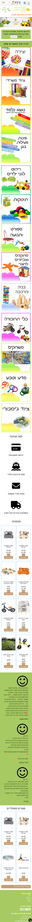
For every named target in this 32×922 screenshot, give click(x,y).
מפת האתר (26, 894)
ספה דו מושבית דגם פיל (8, 546)
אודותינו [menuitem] (28, 899)
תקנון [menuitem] (29, 901)
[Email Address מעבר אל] (21, 909)
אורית (26, 801)
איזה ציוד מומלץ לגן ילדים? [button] (21, 886)
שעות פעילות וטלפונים (21, 914)
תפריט (28, 4)
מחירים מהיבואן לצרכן (21, 14)
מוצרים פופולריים (16, 808)
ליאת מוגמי (23, 719)
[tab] (16, 886)
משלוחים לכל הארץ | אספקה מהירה (19, 9)
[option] (16, 22)
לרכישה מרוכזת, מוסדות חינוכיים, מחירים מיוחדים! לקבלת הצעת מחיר (16, 34)
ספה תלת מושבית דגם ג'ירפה (23, 582)
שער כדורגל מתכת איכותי (8, 655)
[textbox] (16, 521)
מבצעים (16, 521)
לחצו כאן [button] (14, 36)
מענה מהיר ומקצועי (16, 494)
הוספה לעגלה (23, 557)
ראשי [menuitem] (29, 895)
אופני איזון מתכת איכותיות (8, 619)
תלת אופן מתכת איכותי (23, 655)
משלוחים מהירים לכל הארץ (16, 513)
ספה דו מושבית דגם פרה (23, 546)
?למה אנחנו (16, 436)
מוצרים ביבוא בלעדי (16, 474)
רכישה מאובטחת (16, 455)
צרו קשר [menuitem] (28, 897)
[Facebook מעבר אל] (29, 909)
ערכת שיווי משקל (23, 868)
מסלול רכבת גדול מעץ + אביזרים (8, 582)
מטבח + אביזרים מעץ (23, 619)
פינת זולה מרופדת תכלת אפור (8, 868)
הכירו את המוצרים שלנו (16, 43)
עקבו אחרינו (25, 906)
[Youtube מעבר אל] (24, 909)
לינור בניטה (23, 762)
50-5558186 (4, 10)
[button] (9, 22)
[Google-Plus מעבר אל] (27, 909)
